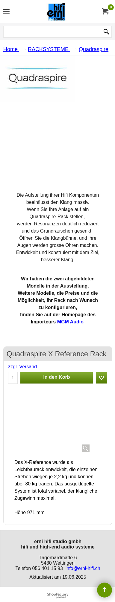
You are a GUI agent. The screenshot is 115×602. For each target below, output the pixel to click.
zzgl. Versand (22, 366)
